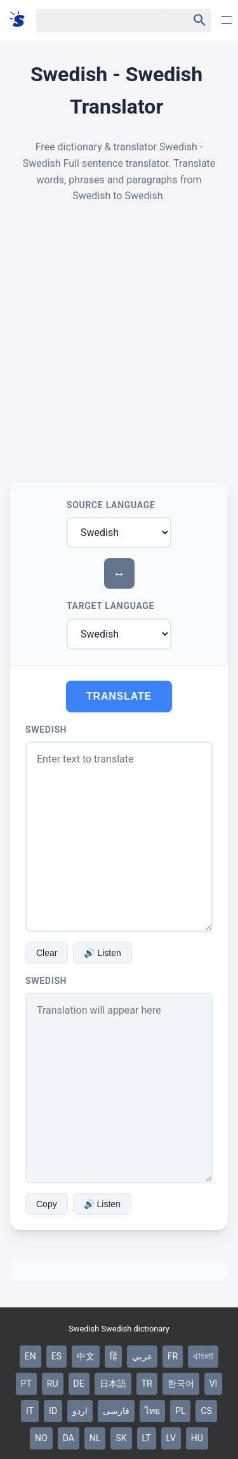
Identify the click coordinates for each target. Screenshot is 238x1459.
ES (56, 1356)
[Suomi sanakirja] (21, 20)
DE (79, 1383)
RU (52, 1383)
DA (68, 1438)
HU (197, 1438)
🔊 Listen (102, 953)
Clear (46, 953)
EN (30, 1356)
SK (121, 1438)
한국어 (181, 1383)
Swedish (46, 729)
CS (206, 1411)
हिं (113, 1356)
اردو (80, 1411)
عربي (142, 1356)
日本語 (113, 1383)
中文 (86, 1356)
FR (173, 1356)
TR (147, 1383)
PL (180, 1411)
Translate (119, 696)
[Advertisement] (119, 343)
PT (26, 1383)
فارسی (116, 1411)
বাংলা (203, 1356)
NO (41, 1438)
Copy (46, 1204)
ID (53, 1411)
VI (213, 1383)
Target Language (110, 606)
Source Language (111, 505)
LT (146, 1438)
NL (95, 1438)
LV (171, 1438)
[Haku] (101, 20)
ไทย (152, 1411)
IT (30, 1411)
